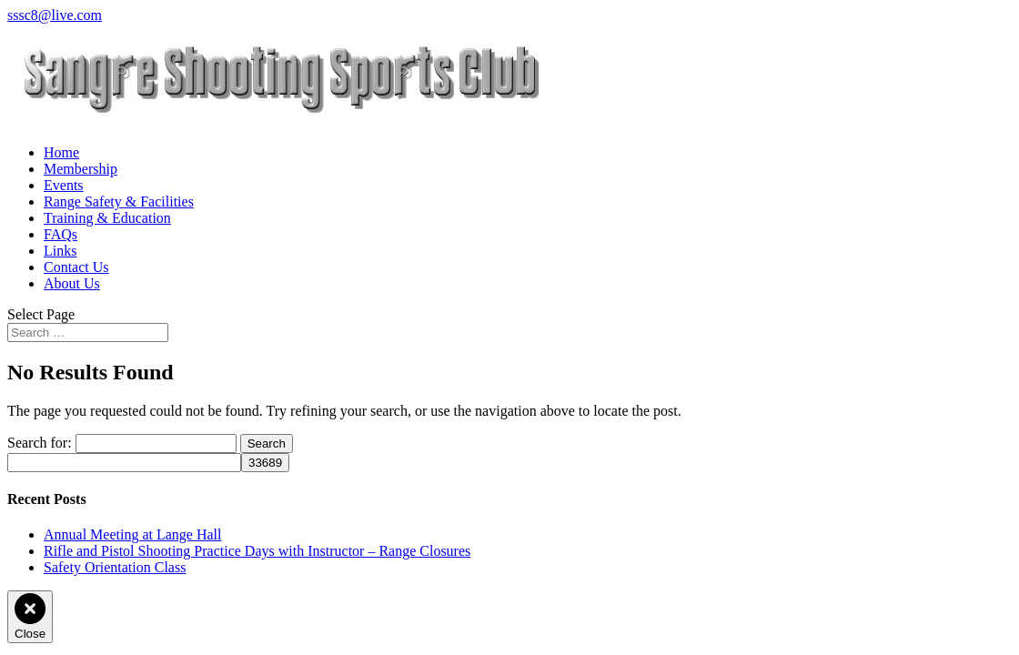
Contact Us (76, 267)
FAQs (60, 234)
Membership (80, 168)
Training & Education (107, 218)
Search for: (39, 442)
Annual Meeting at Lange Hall (133, 534)
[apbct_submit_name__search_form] (265, 462)
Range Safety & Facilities (119, 201)
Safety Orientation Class (115, 567)
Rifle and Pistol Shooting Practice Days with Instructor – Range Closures (257, 551)
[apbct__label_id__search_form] (124, 462)
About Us (72, 283)
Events (64, 185)
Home (61, 152)
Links (60, 250)
